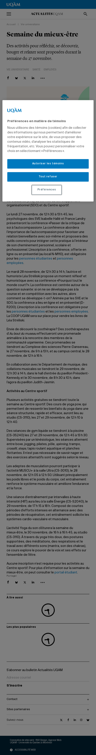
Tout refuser (48, 176)
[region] (48, 150)
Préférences (47, 189)
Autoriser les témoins (48, 164)
